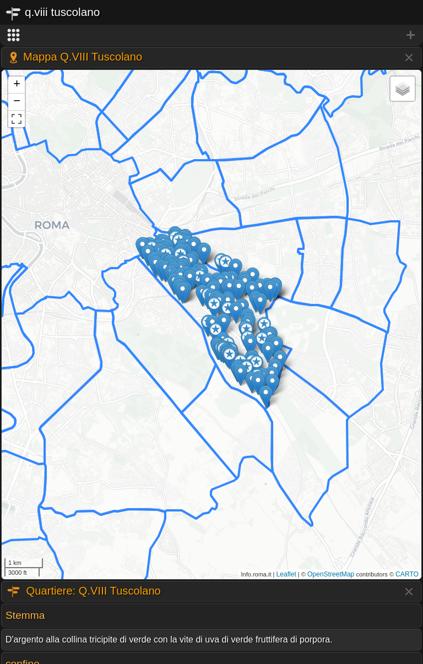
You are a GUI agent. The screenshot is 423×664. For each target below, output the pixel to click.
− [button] (16, 102)
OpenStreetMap (330, 574)
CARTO (407, 574)
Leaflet (286, 574)
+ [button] (16, 85)
